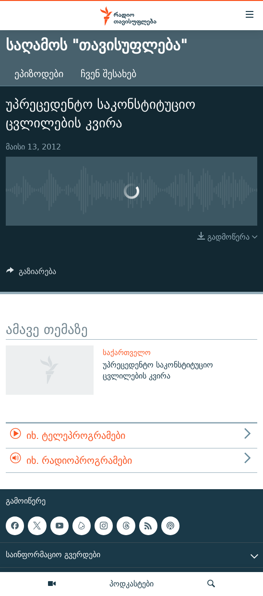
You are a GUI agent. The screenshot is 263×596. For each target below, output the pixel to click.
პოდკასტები (131, 583)
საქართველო (127, 352)
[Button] (31, 273)
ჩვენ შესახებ (108, 73)
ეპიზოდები (38, 73)
